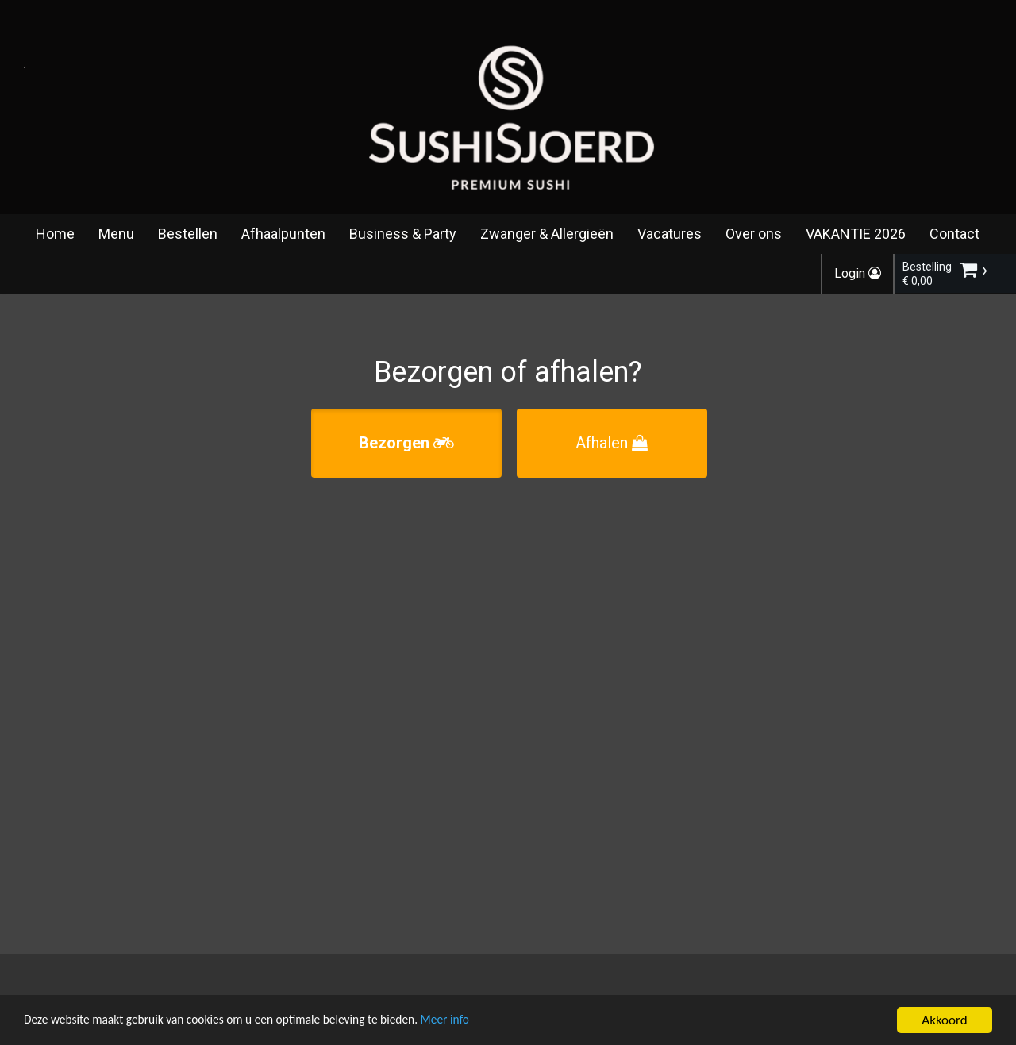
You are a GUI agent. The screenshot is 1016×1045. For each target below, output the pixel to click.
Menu (116, 233)
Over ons (753, 233)
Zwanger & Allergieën (547, 233)
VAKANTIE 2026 (856, 233)
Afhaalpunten (283, 233)
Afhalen (611, 442)
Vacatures (669, 233)
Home (55, 233)
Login (857, 273)
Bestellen (187, 233)
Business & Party (402, 233)
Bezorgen (406, 442)
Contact (954, 233)
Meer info (488, 1021)
